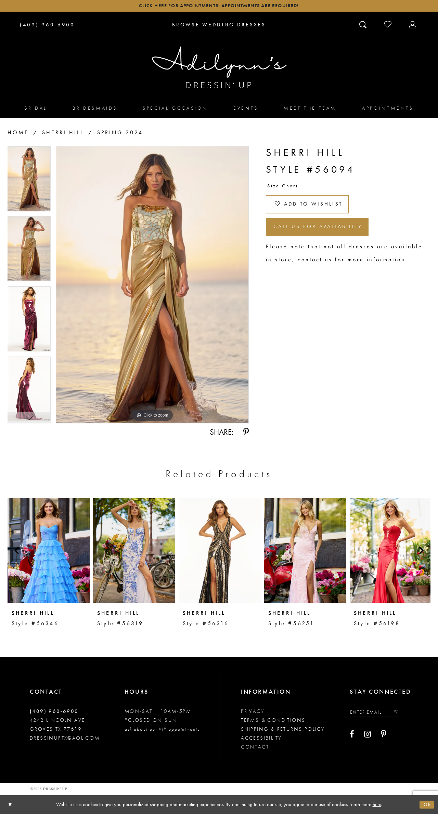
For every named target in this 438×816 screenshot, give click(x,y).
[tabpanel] (29, 183)
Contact (255, 748)
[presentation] (49, 552)
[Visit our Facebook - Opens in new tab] (352, 737)
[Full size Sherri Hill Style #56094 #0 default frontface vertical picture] (152, 286)
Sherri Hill (63, 134)
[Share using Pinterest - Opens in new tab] (246, 434)
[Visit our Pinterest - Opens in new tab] (383, 737)
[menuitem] (36, 109)
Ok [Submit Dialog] (426, 806)
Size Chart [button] (285, 188)
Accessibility (261, 740)
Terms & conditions (273, 722)
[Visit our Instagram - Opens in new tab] (367, 737)
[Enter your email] (378, 715)
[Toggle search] (363, 26)
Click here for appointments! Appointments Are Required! (219, 7)
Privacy (253, 713)
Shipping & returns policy (283, 731)
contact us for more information (351, 270)
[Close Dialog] (11, 807)
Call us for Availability (326, 236)
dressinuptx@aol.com (65, 740)
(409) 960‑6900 (54, 713)
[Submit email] (403, 715)
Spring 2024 (120, 134)
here (377, 806)
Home (18, 134)
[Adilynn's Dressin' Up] (219, 69)
